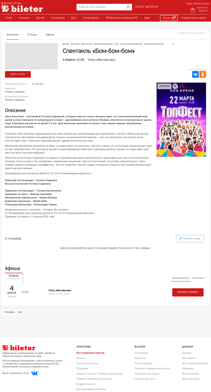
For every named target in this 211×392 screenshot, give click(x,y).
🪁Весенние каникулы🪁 (122, 18)
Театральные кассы (87, 363)
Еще (147, 18)
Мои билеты (188, 358)
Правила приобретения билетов (94, 379)
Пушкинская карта (145, 379)
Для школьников (153, 44)
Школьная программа (147, 374)
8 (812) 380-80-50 (146, 7)
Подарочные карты (193, 18)
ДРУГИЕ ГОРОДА (11, 3)
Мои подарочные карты (195, 363)
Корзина (186, 353)
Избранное (188, 368)
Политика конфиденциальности (152, 368)
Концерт (24, 18)
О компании (141, 353)
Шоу (74, 18)
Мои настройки (190, 374)
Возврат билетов (85, 384)
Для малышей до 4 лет (106, 44)
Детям (40, 18)
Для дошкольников (132, 44)
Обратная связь (191, 379)
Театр (8, 18)
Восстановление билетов (90, 353)
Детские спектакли (81, 44)
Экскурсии (58, 18)
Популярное (91, 18)
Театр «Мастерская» (101, 60)
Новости (81, 358)
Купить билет (17, 74)
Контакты (140, 358)
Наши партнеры (143, 363)
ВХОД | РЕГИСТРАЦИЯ (197, 4)
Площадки (82, 368)
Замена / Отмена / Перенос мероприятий (99, 374)
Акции (169, 17)
